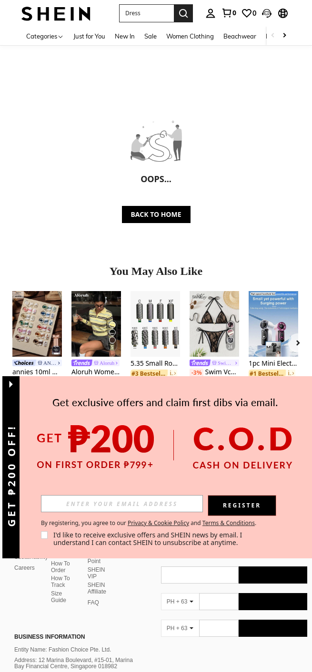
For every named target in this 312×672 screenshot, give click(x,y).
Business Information (49, 625)
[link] (228, 13)
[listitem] (37, 353)
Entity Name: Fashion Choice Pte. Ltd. (62, 638)
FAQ (93, 591)
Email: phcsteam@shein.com (51, 665)
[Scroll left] (273, 36)
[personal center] (210, 13)
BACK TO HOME (156, 214)
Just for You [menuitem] (89, 36)
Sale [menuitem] (150, 36)
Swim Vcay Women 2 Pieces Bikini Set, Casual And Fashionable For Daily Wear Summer (214, 372)
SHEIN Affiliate (97, 577)
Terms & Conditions (228, 523)
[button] (146, 13)
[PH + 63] (180, 590)
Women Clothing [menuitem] (190, 36)
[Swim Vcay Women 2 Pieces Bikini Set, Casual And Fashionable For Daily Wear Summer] (214, 324)
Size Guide (58, 585)
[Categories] (45, 36)
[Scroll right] (284, 36)
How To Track (60, 570)
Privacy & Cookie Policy (158, 523)
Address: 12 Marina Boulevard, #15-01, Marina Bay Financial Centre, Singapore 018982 (73, 652)
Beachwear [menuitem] (239, 36)
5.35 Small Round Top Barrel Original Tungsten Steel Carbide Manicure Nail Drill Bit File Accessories (155, 364)
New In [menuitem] (125, 36)
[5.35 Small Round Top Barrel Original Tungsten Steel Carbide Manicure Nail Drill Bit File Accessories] (155, 324)
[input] (122, 503)
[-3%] (196, 373)
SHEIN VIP (96, 561)
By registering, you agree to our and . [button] (148, 523)
